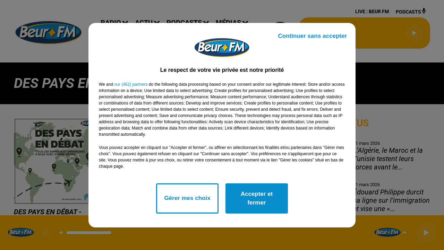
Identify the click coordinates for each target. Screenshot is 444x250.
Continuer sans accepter (312, 36)
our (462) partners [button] (130, 84)
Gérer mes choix (187, 198)
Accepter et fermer (257, 198)
